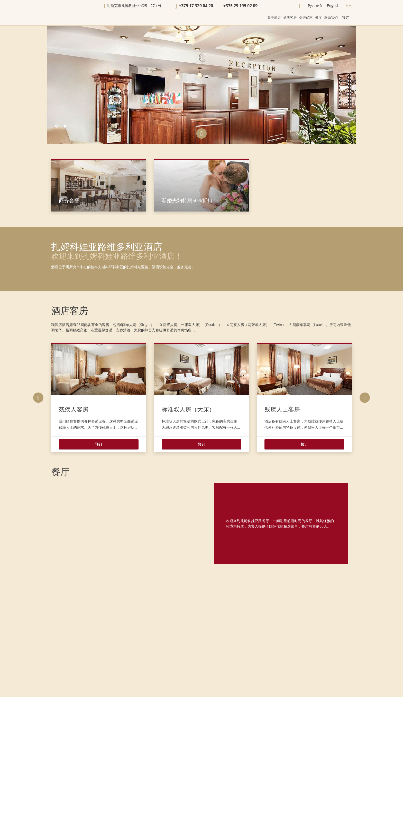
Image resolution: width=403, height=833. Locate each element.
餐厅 (60, 472)
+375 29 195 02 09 (240, 5)
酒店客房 (69, 311)
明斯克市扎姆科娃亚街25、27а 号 (134, 5)
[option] (201, 85)
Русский (315, 5)
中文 (348, 5)
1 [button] (57, 126)
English (333, 5)
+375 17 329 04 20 (196, 5)
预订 (345, 18)
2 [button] (65, 126)
